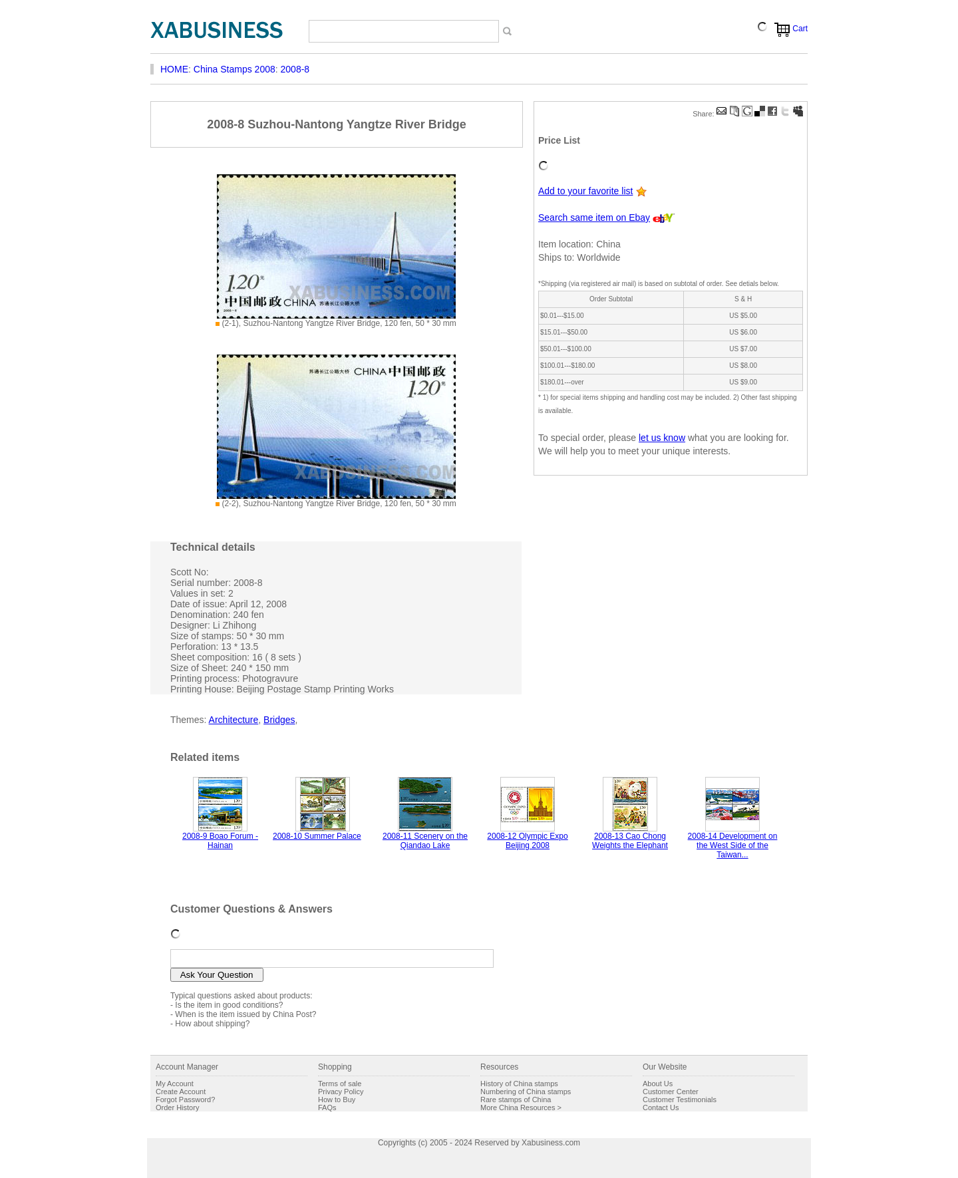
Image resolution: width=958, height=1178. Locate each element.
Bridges (279, 719)
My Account (175, 1084)
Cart (800, 28)
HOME (174, 69)
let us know (662, 437)
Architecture (234, 719)
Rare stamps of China (515, 1100)
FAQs (327, 1107)
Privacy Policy (340, 1092)
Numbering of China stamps (525, 1092)
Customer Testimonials (680, 1100)
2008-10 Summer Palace (317, 836)
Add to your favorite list (585, 191)
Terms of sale (339, 1084)
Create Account (181, 1092)
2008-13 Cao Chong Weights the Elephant (630, 840)
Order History (177, 1107)
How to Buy (336, 1100)
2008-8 (295, 69)
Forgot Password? (185, 1100)
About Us (658, 1084)
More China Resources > (520, 1107)
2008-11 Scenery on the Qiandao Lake (425, 840)
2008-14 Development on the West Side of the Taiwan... (733, 845)
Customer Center (671, 1092)
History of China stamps (519, 1084)
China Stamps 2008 (234, 69)
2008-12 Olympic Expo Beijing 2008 (527, 840)
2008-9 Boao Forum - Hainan (220, 840)
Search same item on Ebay (594, 217)
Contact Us (661, 1107)
